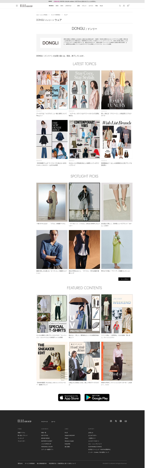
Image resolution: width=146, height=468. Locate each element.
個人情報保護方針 (42, 463)
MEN (57, 5)
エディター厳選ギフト (47, 449)
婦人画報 (67, 446)
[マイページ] (124, 6)
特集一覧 (43, 432)
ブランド (84, 5)
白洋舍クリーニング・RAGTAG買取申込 (99, 449)
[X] (116, 421)
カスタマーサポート (93, 441)
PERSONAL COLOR (47, 446)
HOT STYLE (44, 435)
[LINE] (121, 421)
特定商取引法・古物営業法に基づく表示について (62, 463)
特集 (96, 5)
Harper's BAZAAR (70, 435)
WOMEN (51, 5)
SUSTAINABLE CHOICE (95, 446)
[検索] (120, 6)
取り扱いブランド (23, 435)
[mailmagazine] (126, 421)
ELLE (101, 5)
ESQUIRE (67, 443)
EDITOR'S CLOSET (46, 441)
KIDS (62, 5)
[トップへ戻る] (141, 406)
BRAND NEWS (45, 438)
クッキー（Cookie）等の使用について (98, 452)
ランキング (21, 438)
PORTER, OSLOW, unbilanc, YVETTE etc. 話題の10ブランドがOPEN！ (74, 1)
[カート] (128, 6)
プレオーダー (21, 441)
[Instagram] (111, 421)
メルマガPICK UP (46, 443)
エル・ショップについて (95, 443)
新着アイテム (21, 432)
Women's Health (69, 441)
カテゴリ (91, 5)
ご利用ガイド (92, 438)
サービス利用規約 (30, 463)
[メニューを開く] (17, 5)
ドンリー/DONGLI (55, 14)
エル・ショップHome (41, 14)
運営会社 (20, 463)
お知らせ (90, 432)
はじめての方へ (92, 435)
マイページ (44, 421)
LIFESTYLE (68, 5)
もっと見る (124, 279)
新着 (78, 5)
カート (53, 421)
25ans (66, 438)
